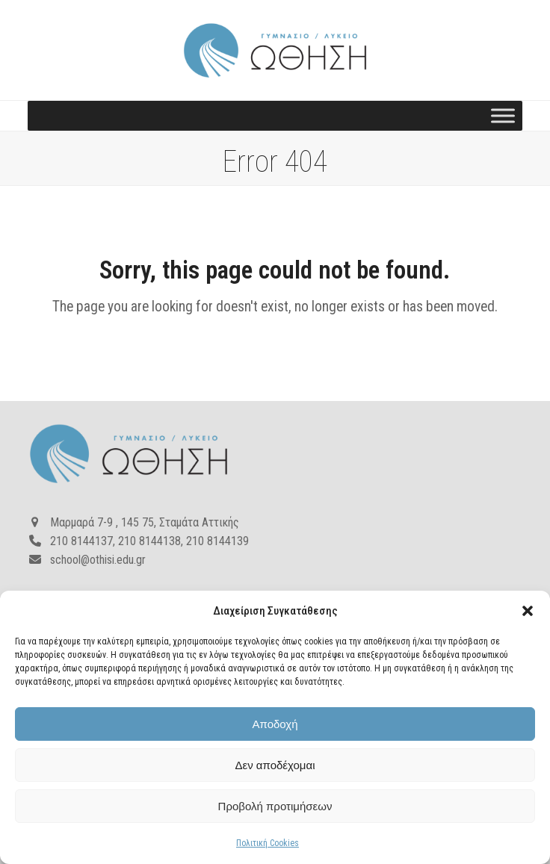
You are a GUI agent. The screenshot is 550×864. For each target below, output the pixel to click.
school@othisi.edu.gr (98, 560)
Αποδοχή (275, 724)
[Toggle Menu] (503, 116)
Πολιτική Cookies (267, 843)
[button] (527, 610)
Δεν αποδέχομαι (275, 765)
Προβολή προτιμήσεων (275, 806)
